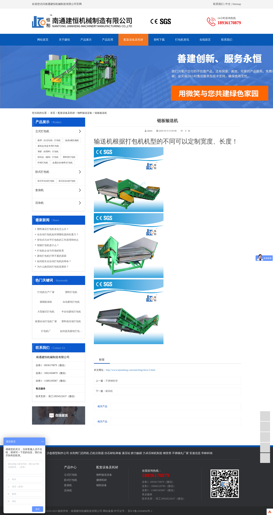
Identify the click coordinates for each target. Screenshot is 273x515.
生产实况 (37, 480)
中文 (228, 4)
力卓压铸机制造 (152, 453)
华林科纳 (206, 453)
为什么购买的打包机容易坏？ (52, 266)
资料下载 (159, 39)
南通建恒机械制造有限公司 (86, 511)
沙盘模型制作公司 (58, 453)
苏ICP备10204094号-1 (140, 511)
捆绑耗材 (101, 480)
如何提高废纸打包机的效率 (71, 331)
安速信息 (195, 453)
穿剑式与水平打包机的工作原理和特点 (57, 240)
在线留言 (205, 39)
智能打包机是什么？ (47, 245)
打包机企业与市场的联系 (49, 250)
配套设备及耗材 (133, 39)
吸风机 (109, 391)
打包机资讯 (182, 39)
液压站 (126, 453)
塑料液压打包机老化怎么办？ (52, 229)
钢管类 (167, 453)
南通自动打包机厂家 (46, 321)
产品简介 (37, 474)
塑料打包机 (71, 292)
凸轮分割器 (97, 453)
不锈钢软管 (112, 381)
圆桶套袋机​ (46, 302)
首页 (52, 113)
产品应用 (107, 39)
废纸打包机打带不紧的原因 (50, 256)
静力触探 (136, 453)
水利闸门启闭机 (79, 453)
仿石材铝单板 (112, 453)
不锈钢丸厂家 (180, 453)
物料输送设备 (84, 113)
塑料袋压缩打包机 (71, 321)
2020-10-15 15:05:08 (168, 131)
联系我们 (218, 4)
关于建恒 (64, 39)
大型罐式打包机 (45, 311)
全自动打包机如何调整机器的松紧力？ (57, 234)
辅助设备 (101, 485)
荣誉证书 (37, 485)
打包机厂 (46, 331)
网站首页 (42, 39)
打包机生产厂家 (45, 292)
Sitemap (236, 4)
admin (149, 131)
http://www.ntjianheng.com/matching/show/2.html (130, 370)
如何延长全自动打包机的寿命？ (53, 261)
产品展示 (86, 39)
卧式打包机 (58, 171)
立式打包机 (58, 131)
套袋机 (58, 190)
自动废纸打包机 (71, 302)
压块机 (58, 202)
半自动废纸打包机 (71, 311)
